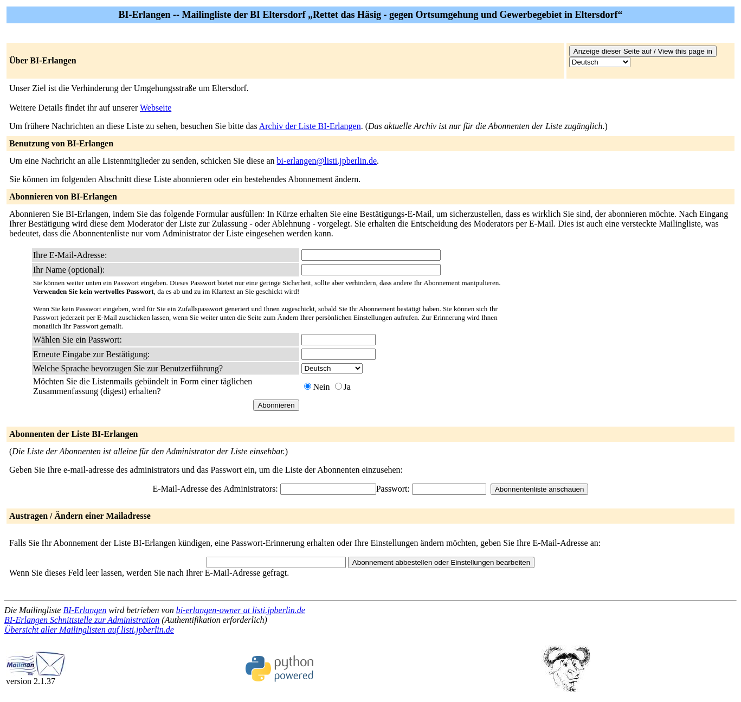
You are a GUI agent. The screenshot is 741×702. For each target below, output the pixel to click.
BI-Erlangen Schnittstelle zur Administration (81, 619)
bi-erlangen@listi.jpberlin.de (327, 160)
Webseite (155, 107)
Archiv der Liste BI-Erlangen (310, 126)
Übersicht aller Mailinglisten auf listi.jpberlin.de (89, 629)
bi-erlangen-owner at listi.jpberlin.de (240, 610)
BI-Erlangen (84, 610)
